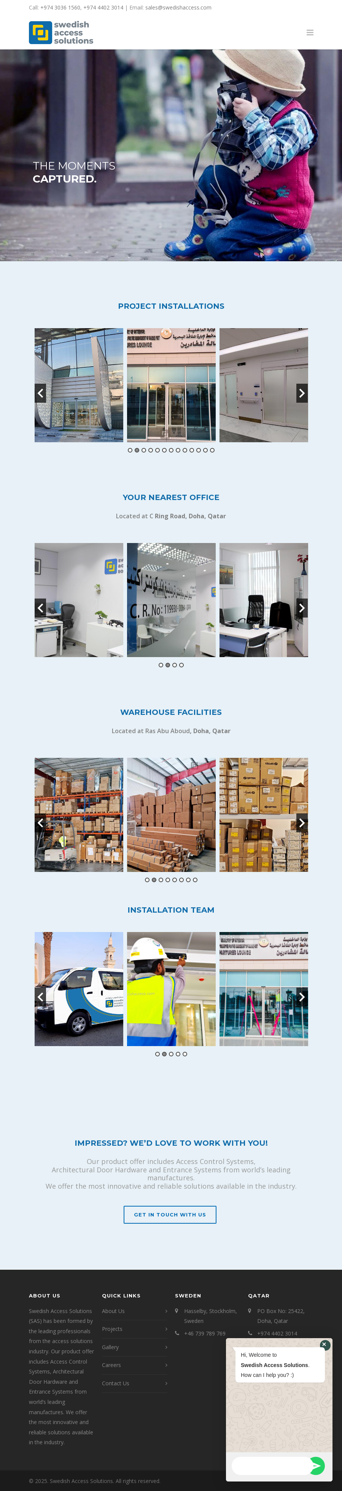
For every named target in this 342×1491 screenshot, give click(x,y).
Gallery (110, 1347)
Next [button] (302, 393)
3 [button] (144, 450)
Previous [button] (40, 393)
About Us (113, 1311)
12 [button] (205, 450)
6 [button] (164, 450)
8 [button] (178, 450)
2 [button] (137, 450)
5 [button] (157, 450)
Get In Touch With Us (170, 1215)
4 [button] (150, 450)
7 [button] (171, 450)
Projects (112, 1328)
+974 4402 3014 (103, 7)
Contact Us (115, 1383)
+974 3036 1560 (60, 7)
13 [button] (212, 450)
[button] (325, 1345)
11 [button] (198, 450)
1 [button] (130, 450)
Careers (111, 1365)
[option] (79, 385)
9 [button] (185, 450)
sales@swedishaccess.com (178, 7)
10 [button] (191, 450)
